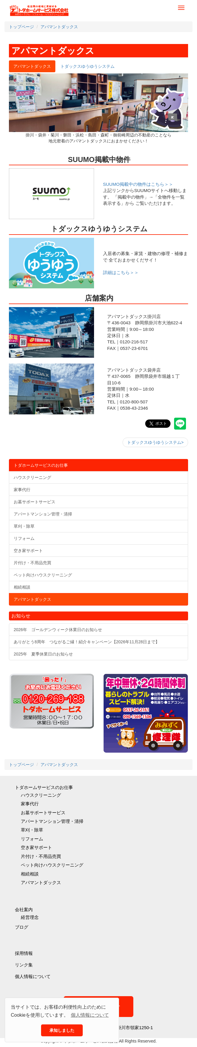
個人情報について (33, 976)
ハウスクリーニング (41, 795)
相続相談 (30, 873)
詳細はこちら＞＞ (121, 272)
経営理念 (30, 917)
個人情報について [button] (90, 1015)
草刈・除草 (32, 829)
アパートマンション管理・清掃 (52, 821)
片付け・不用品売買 (41, 856)
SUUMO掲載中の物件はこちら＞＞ (138, 184)
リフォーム (32, 838)
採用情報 (24, 953)
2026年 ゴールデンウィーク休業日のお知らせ (58, 629)
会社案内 (24, 909)
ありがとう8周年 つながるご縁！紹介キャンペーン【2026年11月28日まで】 (87, 641)
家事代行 (30, 803)
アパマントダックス (41, 882)
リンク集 (24, 964)
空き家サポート (36, 847)
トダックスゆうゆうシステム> (155, 442)
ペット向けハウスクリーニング (52, 864)
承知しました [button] (61, 1030)
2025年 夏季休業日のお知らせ (43, 654)
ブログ (21, 927)
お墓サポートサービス (43, 812)
